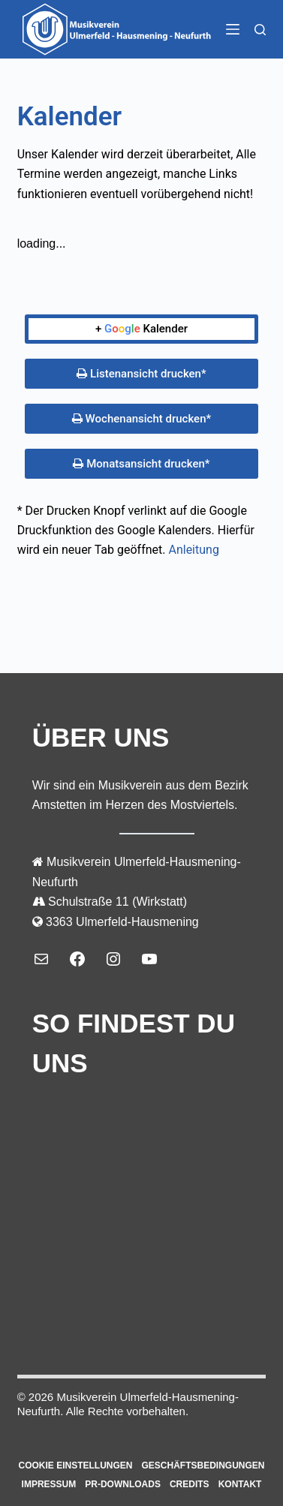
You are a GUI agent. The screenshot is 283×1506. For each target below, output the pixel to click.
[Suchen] (260, 29)
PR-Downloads (123, 1484)
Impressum (49, 1484)
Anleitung (193, 550)
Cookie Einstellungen (75, 1465)
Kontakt (240, 1484)
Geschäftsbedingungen (203, 1465)
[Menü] (232, 29)
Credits (189, 1484)
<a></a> (141, 1210)
